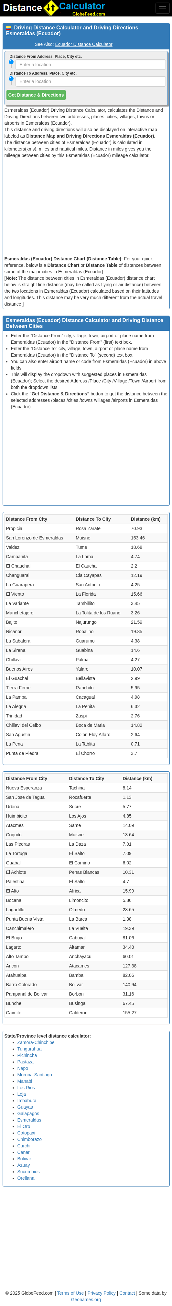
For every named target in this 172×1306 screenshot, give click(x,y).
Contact (127, 1293)
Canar (23, 1152)
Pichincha (27, 1055)
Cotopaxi (26, 1132)
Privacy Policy (102, 1293)
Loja (21, 1094)
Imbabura (27, 1100)
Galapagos (28, 1113)
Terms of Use (71, 1293)
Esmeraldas (29, 1120)
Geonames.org (86, 1299)
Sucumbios (28, 1171)
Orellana (26, 1178)
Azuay (23, 1165)
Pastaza (25, 1061)
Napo (22, 1068)
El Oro (23, 1126)
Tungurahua (29, 1048)
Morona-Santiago (34, 1074)
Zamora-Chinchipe (36, 1042)
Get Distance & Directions (36, 95)
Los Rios (26, 1087)
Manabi (24, 1081)
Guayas (25, 1107)
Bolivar (24, 1158)
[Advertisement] (86, 207)
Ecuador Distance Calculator (83, 44)
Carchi (23, 1145)
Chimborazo (29, 1139)
